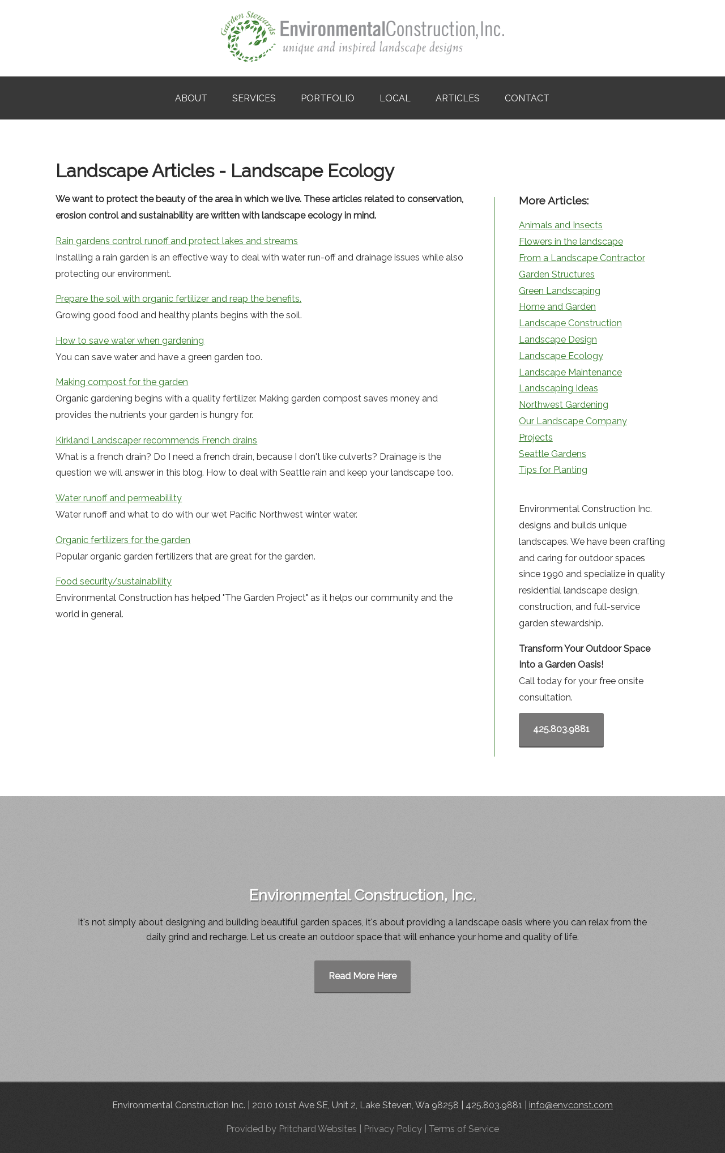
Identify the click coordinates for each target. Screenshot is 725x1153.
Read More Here (362, 976)
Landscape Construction (570, 323)
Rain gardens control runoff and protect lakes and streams (177, 241)
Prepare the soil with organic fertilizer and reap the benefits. (178, 298)
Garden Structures (557, 274)
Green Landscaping (559, 290)
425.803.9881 (561, 729)
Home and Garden (557, 306)
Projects (536, 437)
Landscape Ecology (561, 356)
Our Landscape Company (573, 421)
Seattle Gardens (552, 454)
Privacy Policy (393, 1129)
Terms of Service (464, 1129)
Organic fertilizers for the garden (123, 540)
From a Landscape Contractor (582, 258)
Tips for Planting (553, 469)
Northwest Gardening (563, 404)
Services (254, 98)
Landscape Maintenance (570, 372)
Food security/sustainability (114, 581)
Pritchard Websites (318, 1129)
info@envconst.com (571, 1105)
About (191, 98)
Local (395, 98)
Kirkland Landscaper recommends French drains (156, 440)
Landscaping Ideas (558, 388)
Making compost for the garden (122, 382)
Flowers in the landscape (571, 241)
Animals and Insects (561, 225)
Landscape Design (558, 339)
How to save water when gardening (130, 340)
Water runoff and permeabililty (119, 498)
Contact (527, 98)
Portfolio (328, 98)
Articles (458, 98)
